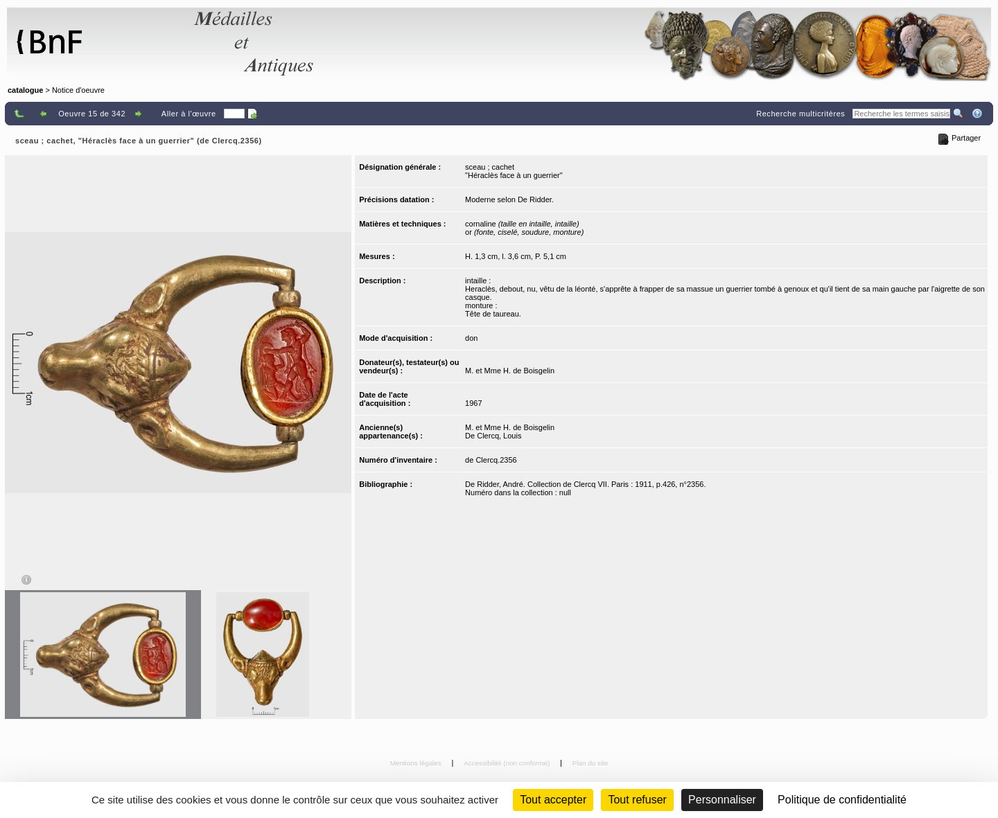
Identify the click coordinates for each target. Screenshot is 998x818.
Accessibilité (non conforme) (508, 763)
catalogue (25, 90)
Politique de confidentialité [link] (842, 800)
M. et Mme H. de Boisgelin (509, 370)
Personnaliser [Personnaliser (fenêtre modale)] (722, 800)
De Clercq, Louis (493, 436)
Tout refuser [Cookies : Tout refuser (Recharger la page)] (637, 800)
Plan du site (590, 763)
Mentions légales (417, 763)
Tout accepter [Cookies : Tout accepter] (553, 800)
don (471, 338)
